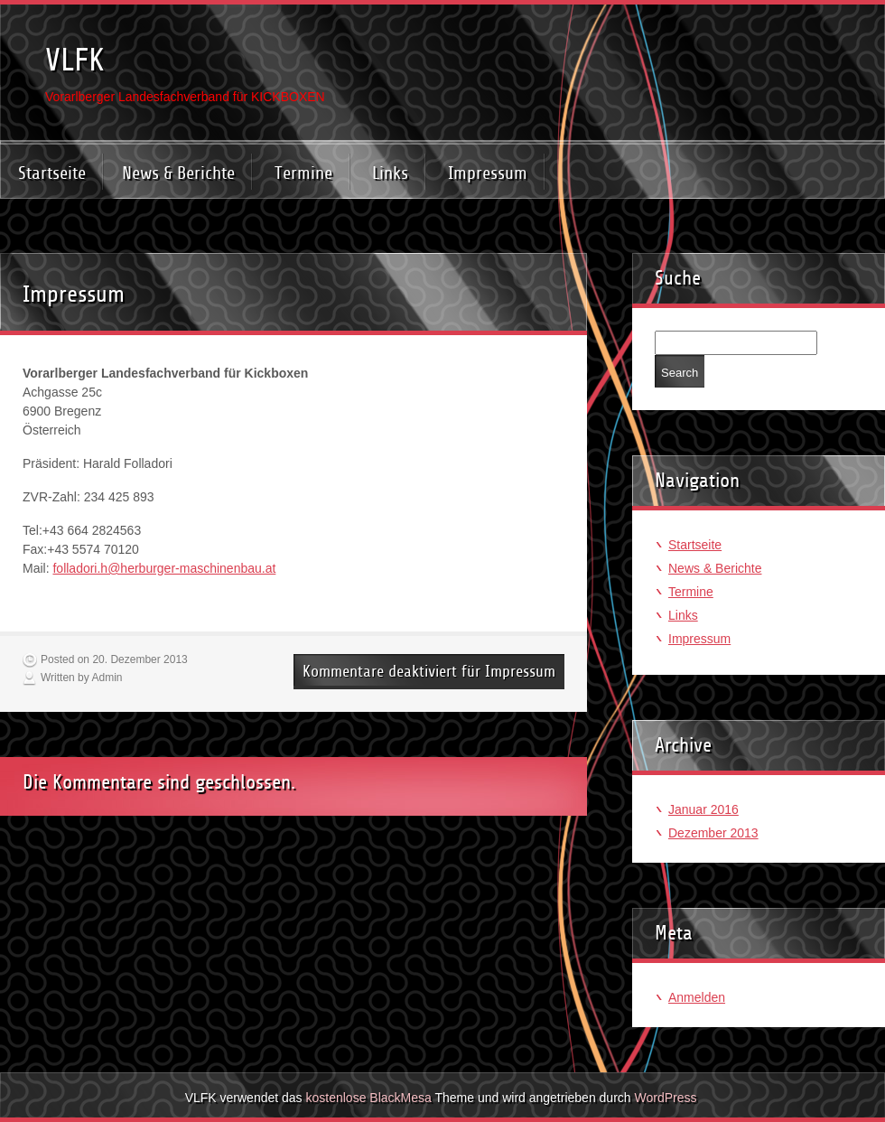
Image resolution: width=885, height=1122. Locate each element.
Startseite (52, 173)
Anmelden (696, 997)
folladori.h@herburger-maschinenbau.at (163, 568)
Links (390, 173)
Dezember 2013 (713, 833)
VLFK (75, 60)
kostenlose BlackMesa (369, 1097)
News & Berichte (178, 173)
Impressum (487, 173)
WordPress (665, 1097)
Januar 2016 (703, 809)
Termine (303, 173)
